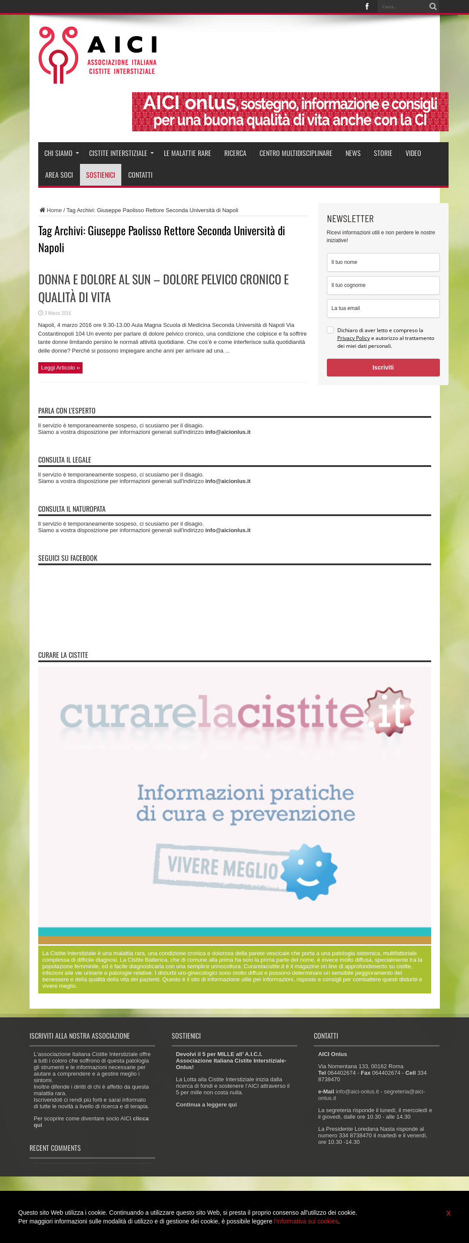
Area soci (59, 175)
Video (413, 153)
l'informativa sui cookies (306, 1221)
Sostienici (100, 175)
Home (50, 210)
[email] (383, 308)
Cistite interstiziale (121, 153)
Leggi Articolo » (60, 367)
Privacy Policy (353, 338)
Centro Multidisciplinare (296, 153)
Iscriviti (383, 367)
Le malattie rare (187, 153)
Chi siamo (61, 153)
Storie (383, 153)
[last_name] (383, 285)
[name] (383, 262)
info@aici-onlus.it (357, 1091)
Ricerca (235, 153)
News (353, 153)
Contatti (140, 175)
